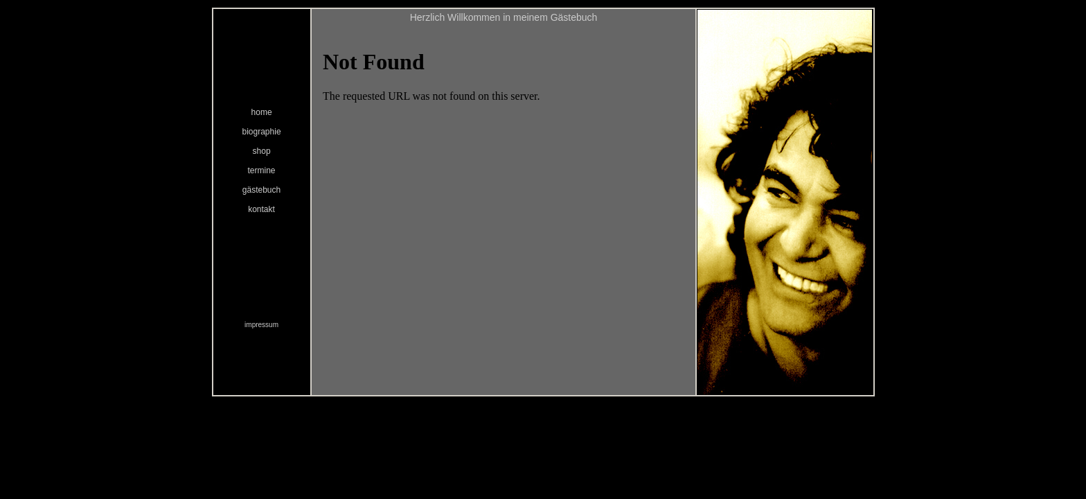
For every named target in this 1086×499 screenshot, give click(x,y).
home (261, 112)
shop (262, 151)
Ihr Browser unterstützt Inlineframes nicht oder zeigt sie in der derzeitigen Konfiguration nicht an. (503, 210)
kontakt (261, 209)
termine (262, 170)
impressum (261, 325)
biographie (261, 132)
